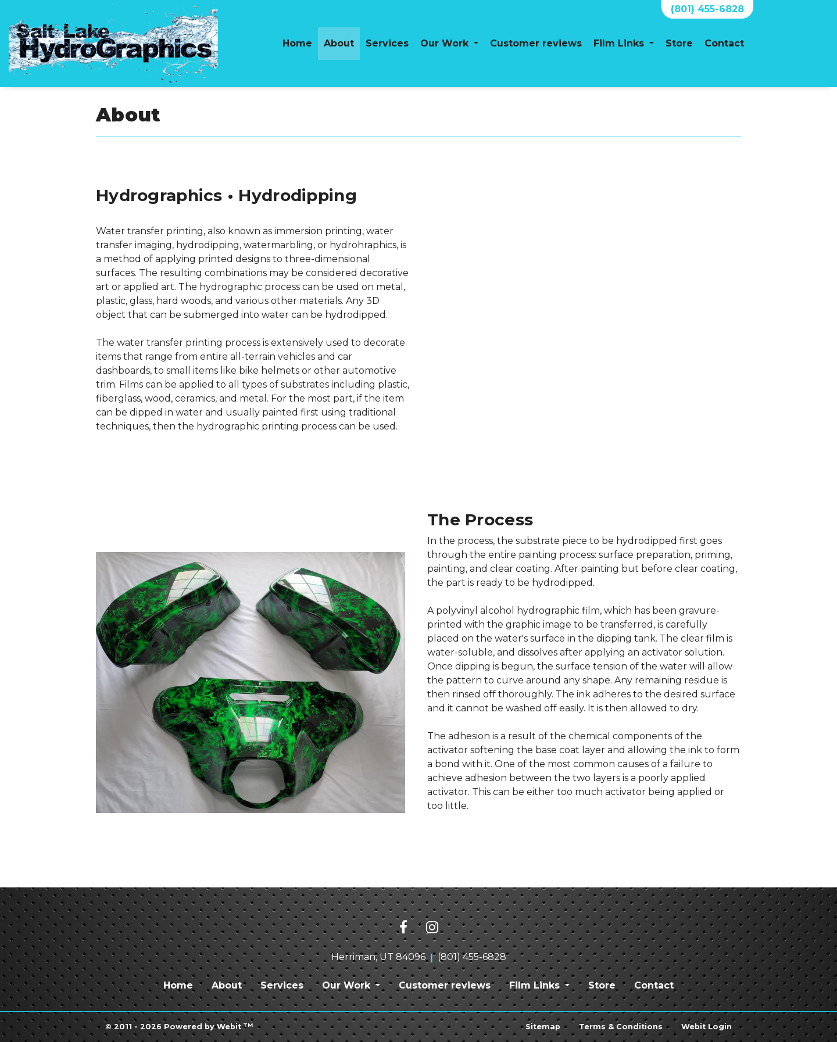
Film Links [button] (620, 43)
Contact (724, 43)
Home (297, 43)
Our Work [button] (445, 43)
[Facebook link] (403, 928)
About (342, 40)
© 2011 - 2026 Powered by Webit (179, 1027)
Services (387, 43)
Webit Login (706, 1026)
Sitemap (542, 1026)
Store (679, 43)
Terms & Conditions (621, 1026)
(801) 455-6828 (707, 9)
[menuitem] (297, 43)
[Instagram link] (432, 928)
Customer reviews (536, 43)
